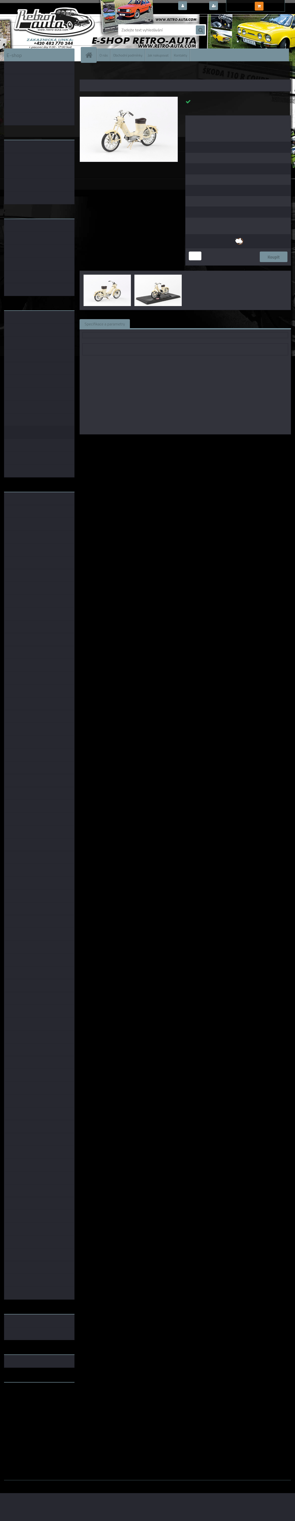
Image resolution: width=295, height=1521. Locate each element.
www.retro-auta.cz (20, 1394)
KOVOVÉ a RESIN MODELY (111, 72)
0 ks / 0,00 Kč (276, 4)
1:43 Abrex (193, 441)
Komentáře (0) (192, 324)
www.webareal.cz (57, 1484)
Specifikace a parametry (105, 324)
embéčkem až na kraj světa (27, 1406)
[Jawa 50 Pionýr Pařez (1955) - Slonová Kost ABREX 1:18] (129, 99)
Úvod (86, 72)
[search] (200, 30)
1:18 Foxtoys (238, 441)
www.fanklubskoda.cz (23, 1398)
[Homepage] (91, 54)
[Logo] (38, 29)
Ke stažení (224, 324)
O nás (103, 55)
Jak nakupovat (158, 55)
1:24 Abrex (215, 441)
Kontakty (180, 55)
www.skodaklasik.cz (22, 1402)
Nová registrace (233, 6)
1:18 (177, 441)
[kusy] (195, 256)
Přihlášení (198, 6)
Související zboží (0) (152, 324)
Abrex (165, 441)
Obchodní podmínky (127, 55)
